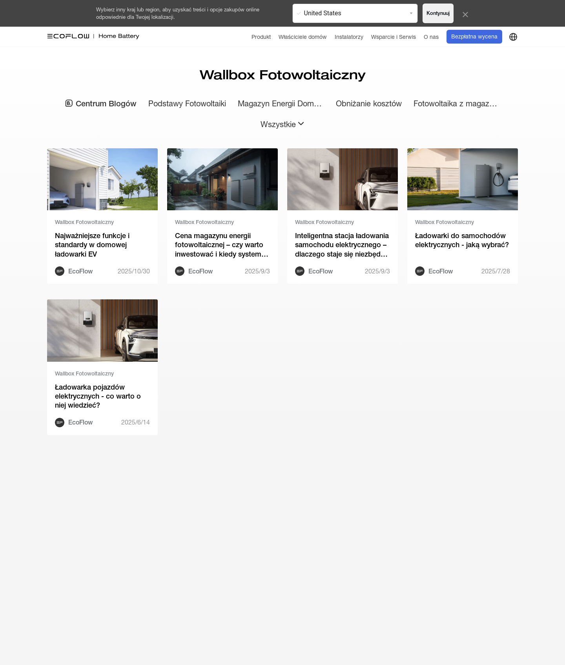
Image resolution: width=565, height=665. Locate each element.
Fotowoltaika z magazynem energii (457, 103)
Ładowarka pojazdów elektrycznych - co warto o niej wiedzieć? (98, 396)
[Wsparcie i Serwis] (393, 37)
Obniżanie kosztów (369, 103)
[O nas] (431, 37)
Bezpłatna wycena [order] (474, 36)
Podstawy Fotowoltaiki (187, 103)
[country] (513, 37)
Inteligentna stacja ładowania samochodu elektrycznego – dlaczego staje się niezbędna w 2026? (342, 245)
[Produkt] (261, 37)
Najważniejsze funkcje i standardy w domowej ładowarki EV (92, 244)
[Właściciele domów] (303, 37)
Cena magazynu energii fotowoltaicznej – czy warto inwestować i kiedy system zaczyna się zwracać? (219, 245)
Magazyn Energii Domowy (281, 103)
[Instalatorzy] (349, 37)
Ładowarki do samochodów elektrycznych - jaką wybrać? (462, 240)
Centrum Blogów (101, 103)
